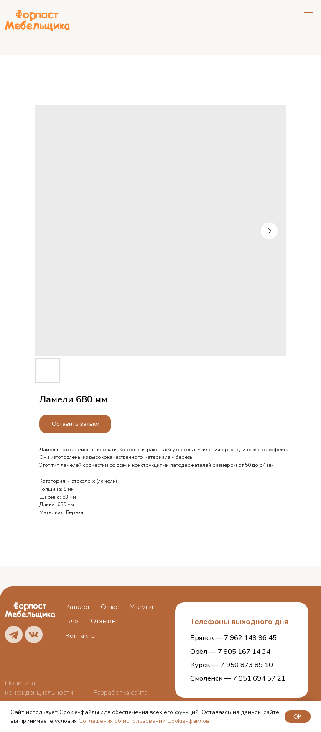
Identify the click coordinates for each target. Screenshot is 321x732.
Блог (73, 621)
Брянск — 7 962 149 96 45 (233, 637)
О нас (110, 607)
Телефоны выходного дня (239, 622)
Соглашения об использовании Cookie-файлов (144, 721)
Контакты (80, 635)
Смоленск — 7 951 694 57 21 (237, 678)
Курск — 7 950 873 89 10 (231, 665)
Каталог (78, 607)
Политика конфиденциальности (39, 687)
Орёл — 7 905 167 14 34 (230, 651)
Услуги (141, 607)
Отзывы (104, 621)
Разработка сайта (121, 692)
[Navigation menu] (308, 12)
